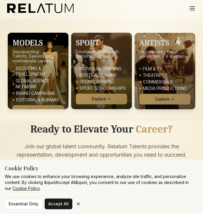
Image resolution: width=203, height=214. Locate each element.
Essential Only (23, 203)
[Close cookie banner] (78, 204)
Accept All (58, 203)
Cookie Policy (26, 188)
